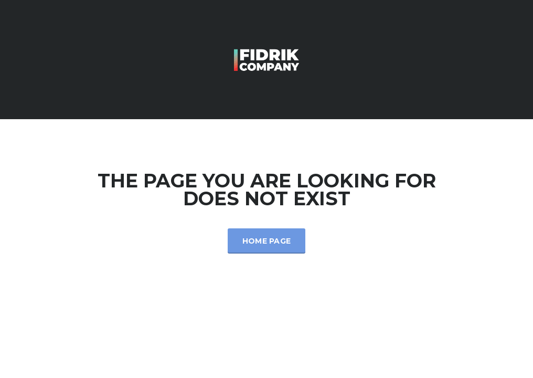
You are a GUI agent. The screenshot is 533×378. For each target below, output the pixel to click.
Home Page (266, 241)
